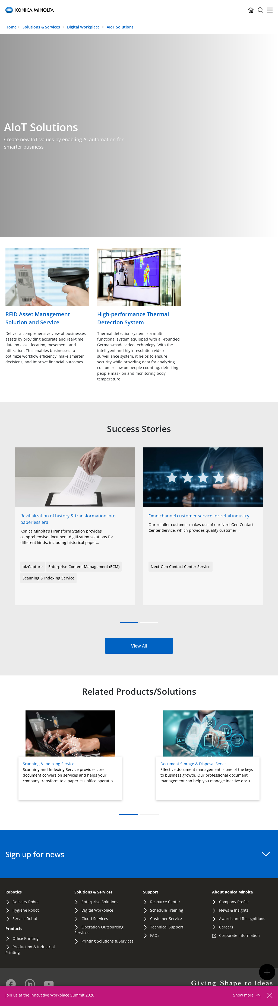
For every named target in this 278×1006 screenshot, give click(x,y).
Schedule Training (166, 910)
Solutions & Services (41, 27)
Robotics (13, 892)
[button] (129, 622)
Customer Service (166, 918)
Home (11, 27)
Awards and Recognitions (242, 918)
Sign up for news (137, 854)
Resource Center (165, 901)
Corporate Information (239, 935)
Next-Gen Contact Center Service (180, 566)
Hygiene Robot (25, 910)
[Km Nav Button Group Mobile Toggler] (267, 972)
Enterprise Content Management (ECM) (83, 566)
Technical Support (166, 927)
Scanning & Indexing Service (48, 578)
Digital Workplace (84, 27)
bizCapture (33, 566)
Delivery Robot (25, 901)
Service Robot (24, 918)
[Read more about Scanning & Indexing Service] (70, 755)
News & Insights (233, 910)
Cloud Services (94, 918)
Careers (226, 927)
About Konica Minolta (232, 892)
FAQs (154, 935)
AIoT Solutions (120, 27)
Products (13, 928)
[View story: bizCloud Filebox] (75, 501)
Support (150, 892)
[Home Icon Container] (251, 10)
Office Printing (25, 938)
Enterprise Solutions (99, 901)
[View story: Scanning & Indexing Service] (203, 501)
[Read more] (47, 287)
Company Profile (234, 901)
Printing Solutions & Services (107, 941)
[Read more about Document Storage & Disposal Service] (208, 755)
